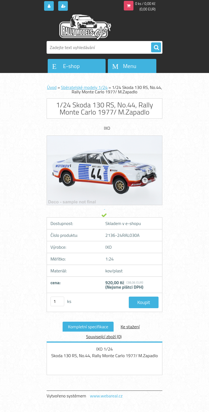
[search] (156, 47)
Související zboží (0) (104, 336)
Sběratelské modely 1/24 (84, 87)
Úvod (52, 87)
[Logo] (84, 26)
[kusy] (57, 301)
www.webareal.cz (106, 395)
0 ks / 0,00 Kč (145, 3)
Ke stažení (130, 326)
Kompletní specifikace (88, 326)
